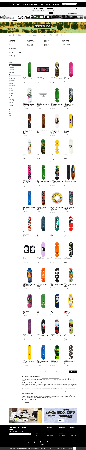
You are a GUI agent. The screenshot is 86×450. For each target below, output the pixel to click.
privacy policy (69, 448)
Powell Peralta (12, 78)
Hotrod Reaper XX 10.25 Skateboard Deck (57, 354)
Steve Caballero (11, 99)
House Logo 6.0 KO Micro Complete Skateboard (57, 149)
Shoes (41, 4)
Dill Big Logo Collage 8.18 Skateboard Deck (29, 175)
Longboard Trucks (29, 44)
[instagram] (29, 442)
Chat (64, 0)
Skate (24, 4)
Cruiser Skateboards (12, 48)
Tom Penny (11, 102)
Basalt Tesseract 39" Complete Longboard (70, 175)
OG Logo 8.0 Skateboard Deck (29, 354)
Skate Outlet (11, 58)
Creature (11, 90)
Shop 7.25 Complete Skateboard (43, 174)
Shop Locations (73, 435)
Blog (37, 433)
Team (37, 435)
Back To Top (43, 444)
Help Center (49, 429)
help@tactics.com (73, 431)
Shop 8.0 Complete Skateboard (57, 251)
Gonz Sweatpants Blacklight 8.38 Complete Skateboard (57, 174)
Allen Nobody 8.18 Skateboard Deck (70, 148)
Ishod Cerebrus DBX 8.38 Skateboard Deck (29, 123)
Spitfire (11, 86)
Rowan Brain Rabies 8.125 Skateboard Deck (43, 200)
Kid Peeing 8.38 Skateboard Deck (57, 225)
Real (76, 384)
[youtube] (41, 442)
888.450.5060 (72, 429)
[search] (69, 4)
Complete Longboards (30, 41)
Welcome (11, 93)
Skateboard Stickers (66, 44)
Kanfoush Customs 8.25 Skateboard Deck (70, 252)
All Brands (74, 35)
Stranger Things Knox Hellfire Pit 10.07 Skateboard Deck (29, 277)
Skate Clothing (27, 403)
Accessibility (63, 441)
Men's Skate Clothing (12, 55)
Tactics (14, 4)
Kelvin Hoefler (11, 103)
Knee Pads (46, 45)
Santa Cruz (26, 385)
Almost (73, 384)
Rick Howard (11, 105)
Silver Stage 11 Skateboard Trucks (43, 97)
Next (73, 371)
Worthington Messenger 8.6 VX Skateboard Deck (43, 148)
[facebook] (47, 442)
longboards (49, 378)
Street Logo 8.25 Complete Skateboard (43, 277)
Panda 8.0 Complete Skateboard (70, 225)
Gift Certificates (39, 431)
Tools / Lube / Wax (65, 41)
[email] (20, 434)
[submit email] (29, 433)
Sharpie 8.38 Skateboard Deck (70, 354)
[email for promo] (41, 13)
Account (68, 0)
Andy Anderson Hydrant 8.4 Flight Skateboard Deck (57, 72)
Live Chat (71, 433)
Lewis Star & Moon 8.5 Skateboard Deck (43, 252)
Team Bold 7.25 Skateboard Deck (57, 276)
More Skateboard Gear (15, 52)
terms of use (63, 448)
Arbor (11, 88)
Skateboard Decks (12, 41)
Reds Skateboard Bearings (43, 71)
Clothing (36, 4)
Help (71, 0)
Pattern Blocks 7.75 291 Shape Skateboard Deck (29, 225)
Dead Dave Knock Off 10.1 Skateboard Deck (29, 303)
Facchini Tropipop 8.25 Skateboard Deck (43, 302)
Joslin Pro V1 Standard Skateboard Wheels (57, 200)
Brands (57, 4)
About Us (37, 429)
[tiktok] (35, 442)
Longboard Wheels (29, 45)
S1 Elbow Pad (29, 251)
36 (56, 371)
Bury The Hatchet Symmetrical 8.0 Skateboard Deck (57, 328)
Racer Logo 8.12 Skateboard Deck (43, 327)
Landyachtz (40, 385)
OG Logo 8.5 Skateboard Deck (70, 122)
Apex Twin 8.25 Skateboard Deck (57, 302)
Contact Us (49, 431)
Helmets (46, 41)
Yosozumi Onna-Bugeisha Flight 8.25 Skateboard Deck (57, 123)
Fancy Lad (12, 91)
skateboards (44, 378)
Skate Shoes (27, 402)
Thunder (11, 81)
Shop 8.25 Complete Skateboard (29, 148)
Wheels (10, 44)
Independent (12, 80)
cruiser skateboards (55, 378)
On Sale (10, 115)
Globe (45, 385)
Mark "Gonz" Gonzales (13, 100)
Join (51, 12)
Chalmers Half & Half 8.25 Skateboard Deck (70, 97)
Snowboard (30, 4)
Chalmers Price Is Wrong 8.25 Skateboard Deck (70, 329)
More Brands (11, 95)
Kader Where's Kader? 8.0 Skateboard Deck (70, 200)
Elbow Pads (46, 44)
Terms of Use (68, 441)
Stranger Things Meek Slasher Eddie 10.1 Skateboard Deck (29, 97)
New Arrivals (11, 54)
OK (74, 448)
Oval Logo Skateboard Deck (29, 71)
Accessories (47, 4)
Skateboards (12, 40)
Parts (10, 45)
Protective (47, 40)
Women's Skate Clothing (13, 56)
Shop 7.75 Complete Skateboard (57, 97)
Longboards (29, 40)
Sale (53, 4)
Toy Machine (12, 85)
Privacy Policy (73, 441)
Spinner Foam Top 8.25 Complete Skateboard (70, 302)
